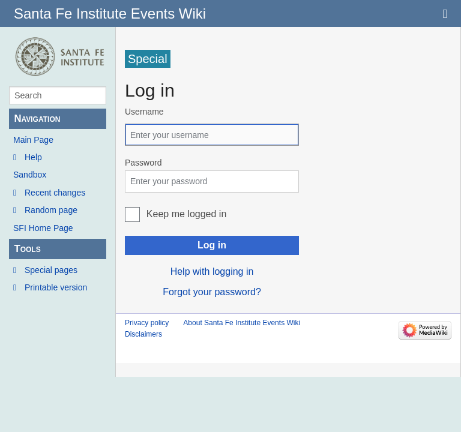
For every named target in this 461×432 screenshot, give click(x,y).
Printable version (56, 287)
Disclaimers (143, 334)
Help (33, 157)
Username (144, 111)
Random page (51, 210)
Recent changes (55, 192)
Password (143, 162)
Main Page (33, 140)
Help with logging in (212, 271)
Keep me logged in (186, 214)
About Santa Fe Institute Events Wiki (241, 323)
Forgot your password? (212, 292)
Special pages (51, 270)
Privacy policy (147, 323)
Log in (211, 245)
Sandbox (29, 174)
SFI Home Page (43, 228)
